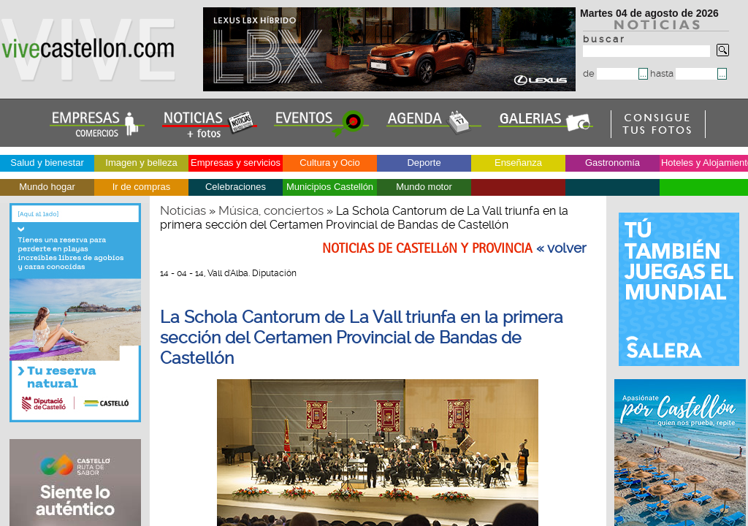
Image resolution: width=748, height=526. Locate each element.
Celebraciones (235, 186)
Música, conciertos (271, 210)
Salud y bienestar (46, 162)
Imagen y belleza (141, 162)
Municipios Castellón (329, 186)
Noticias (183, 210)
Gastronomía (612, 162)
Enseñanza (518, 162)
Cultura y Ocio (329, 162)
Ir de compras (141, 186)
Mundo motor (424, 186)
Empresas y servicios (235, 162)
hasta (683, 73)
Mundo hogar (47, 186)
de (610, 73)
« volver (561, 248)
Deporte (423, 162)
